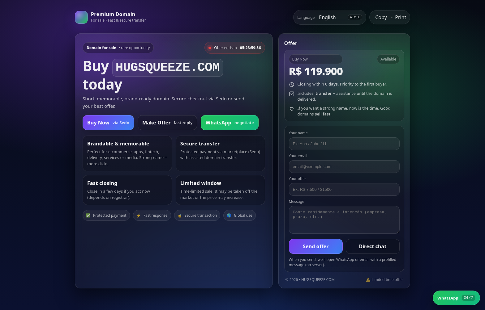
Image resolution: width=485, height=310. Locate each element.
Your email (298, 155)
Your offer (297, 178)
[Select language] (331, 17)
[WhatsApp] (456, 298)
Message (296, 201)
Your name (298, 133)
